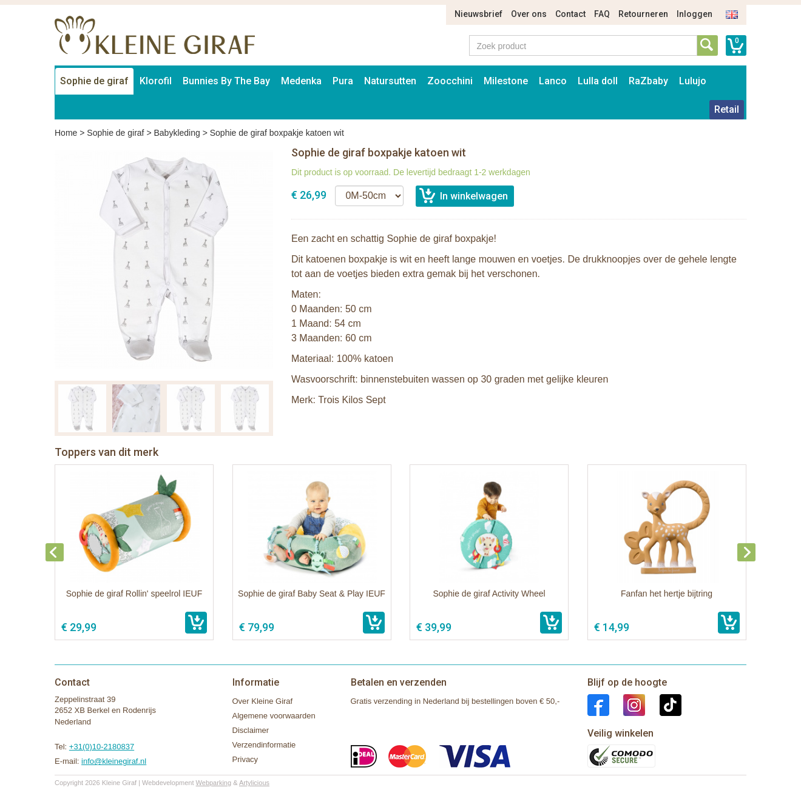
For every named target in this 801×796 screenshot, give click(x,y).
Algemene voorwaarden (274, 715)
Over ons (529, 14)
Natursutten (390, 81)
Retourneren (643, 14)
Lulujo (692, 81)
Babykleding (177, 133)
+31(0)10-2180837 (101, 746)
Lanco (553, 81)
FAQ (602, 14)
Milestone (506, 81)
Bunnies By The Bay (226, 81)
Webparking (214, 782)
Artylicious (254, 782)
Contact (570, 14)
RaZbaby (648, 81)
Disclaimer (250, 730)
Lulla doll (598, 81)
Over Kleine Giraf (262, 701)
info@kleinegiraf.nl (113, 761)
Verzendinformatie (264, 744)
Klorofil (156, 81)
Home (66, 133)
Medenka (301, 81)
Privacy (245, 759)
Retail (726, 109)
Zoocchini (450, 81)
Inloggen (694, 14)
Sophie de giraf (94, 81)
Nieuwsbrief (478, 14)
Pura (343, 81)
